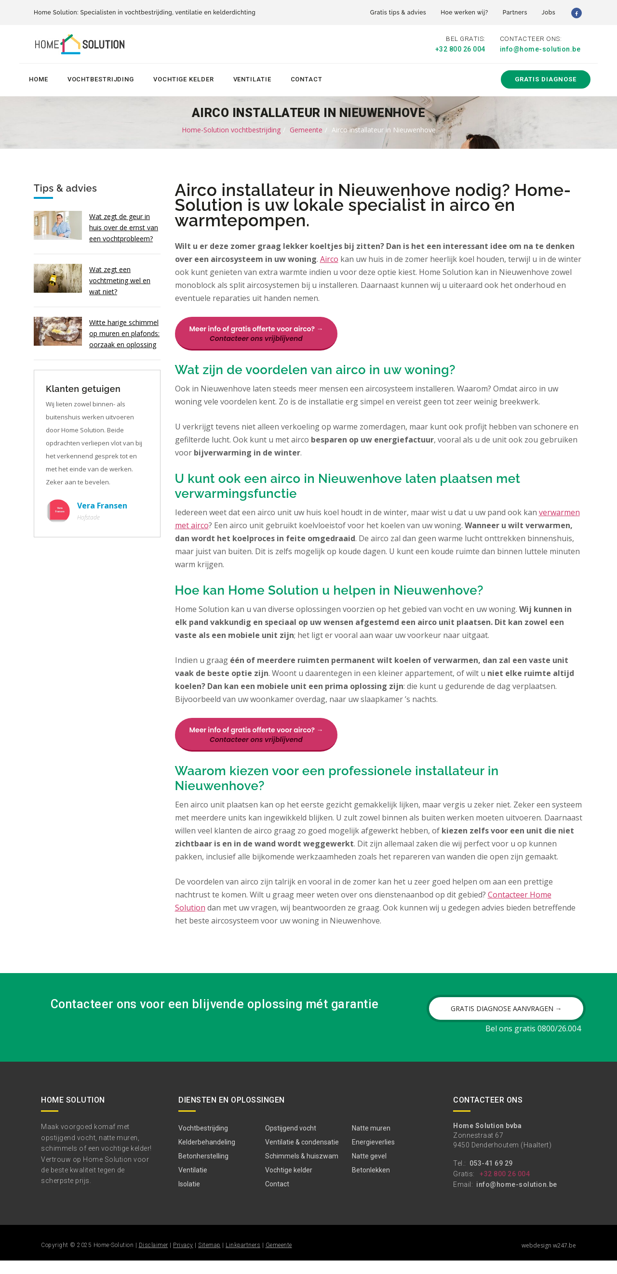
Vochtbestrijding (100, 77)
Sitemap (209, 1258)
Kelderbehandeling (206, 1155)
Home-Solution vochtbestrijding (231, 128)
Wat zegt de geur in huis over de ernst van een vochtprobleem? (123, 226)
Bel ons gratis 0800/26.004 (533, 1042)
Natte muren (371, 1141)
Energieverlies (373, 1155)
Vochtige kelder (183, 77)
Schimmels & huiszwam (301, 1169)
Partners (515, 12)
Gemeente (306, 128)
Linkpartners (243, 1258)
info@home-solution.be (540, 49)
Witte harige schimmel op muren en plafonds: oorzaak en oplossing (124, 332)
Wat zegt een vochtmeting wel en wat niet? (119, 279)
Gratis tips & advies (398, 12)
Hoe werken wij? (464, 12)
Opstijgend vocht (290, 1141)
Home (38, 77)
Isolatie (189, 1197)
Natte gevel (369, 1169)
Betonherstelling (203, 1169)
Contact (306, 77)
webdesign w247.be (549, 1259)
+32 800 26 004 (460, 49)
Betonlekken (371, 1183)
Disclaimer (153, 1258)
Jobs (548, 12)
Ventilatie (252, 77)
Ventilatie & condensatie (302, 1155)
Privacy (183, 1258)
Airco (329, 258)
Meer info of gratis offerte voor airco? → (256, 332)
